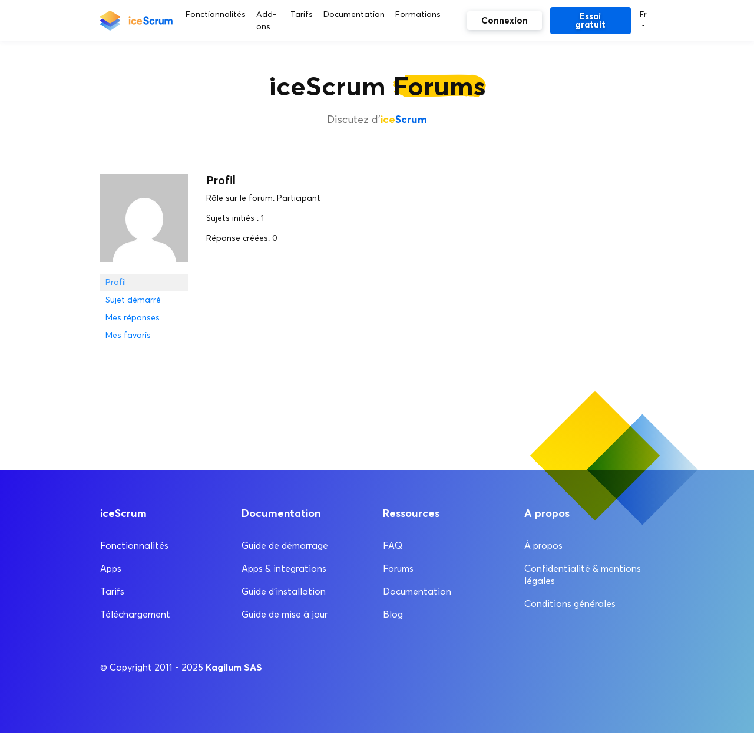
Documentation (417, 591)
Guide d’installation (284, 591)
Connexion (504, 20)
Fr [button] (643, 14)
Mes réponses (132, 318)
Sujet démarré (133, 300)
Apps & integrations (284, 568)
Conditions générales (570, 603)
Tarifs (112, 591)
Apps (110, 568)
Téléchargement (135, 614)
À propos (543, 545)
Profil (115, 282)
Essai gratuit (590, 20)
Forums (398, 568)
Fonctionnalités (134, 545)
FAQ (392, 545)
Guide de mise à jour (285, 614)
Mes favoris (128, 335)
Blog (393, 614)
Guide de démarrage (285, 545)
